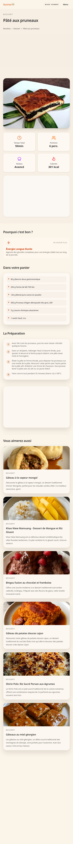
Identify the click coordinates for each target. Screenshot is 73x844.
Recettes (7, 28)
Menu (65, 4)
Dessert (16, 28)
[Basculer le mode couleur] (51, 4)
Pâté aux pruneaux (31, 28)
